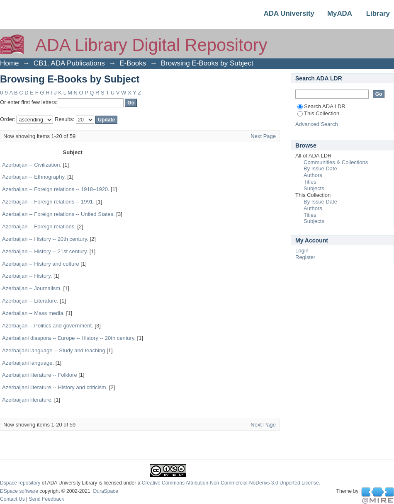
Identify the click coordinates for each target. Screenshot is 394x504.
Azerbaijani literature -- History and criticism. (54, 387)
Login (302, 250)
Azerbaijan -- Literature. (30, 301)
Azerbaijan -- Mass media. (33, 313)
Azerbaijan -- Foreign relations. (39, 226)
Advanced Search (316, 124)
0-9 (4, 93)
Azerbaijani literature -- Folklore (39, 375)
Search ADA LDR (321, 106)
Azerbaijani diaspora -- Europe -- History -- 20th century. (69, 338)
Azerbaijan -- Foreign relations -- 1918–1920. (55, 189)
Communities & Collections (336, 162)
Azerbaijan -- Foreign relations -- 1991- (48, 202)
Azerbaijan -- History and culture (40, 264)
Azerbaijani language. (28, 363)
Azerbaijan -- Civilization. (31, 165)
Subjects (314, 188)
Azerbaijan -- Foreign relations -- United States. (58, 214)
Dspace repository (20, 483)
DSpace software (19, 491)
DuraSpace (105, 491)
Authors (313, 175)
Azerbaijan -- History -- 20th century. (45, 239)
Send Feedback (46, 499)
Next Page (263, 136)
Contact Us (12, 499)
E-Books (132, 63)
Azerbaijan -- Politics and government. (47, 325)
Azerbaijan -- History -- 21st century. (45, 251)
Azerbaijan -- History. (27, 276)
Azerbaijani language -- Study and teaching (53, 350)
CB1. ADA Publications (69, 63)
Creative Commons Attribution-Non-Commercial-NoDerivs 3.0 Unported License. (231, 483)
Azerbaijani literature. (27, 400)
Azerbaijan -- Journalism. (32, 288)
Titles (310, 182)
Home (9, 63)
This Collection (318, 113)
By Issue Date (320, 168)
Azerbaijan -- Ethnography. (34, 177)
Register (305, 257)
